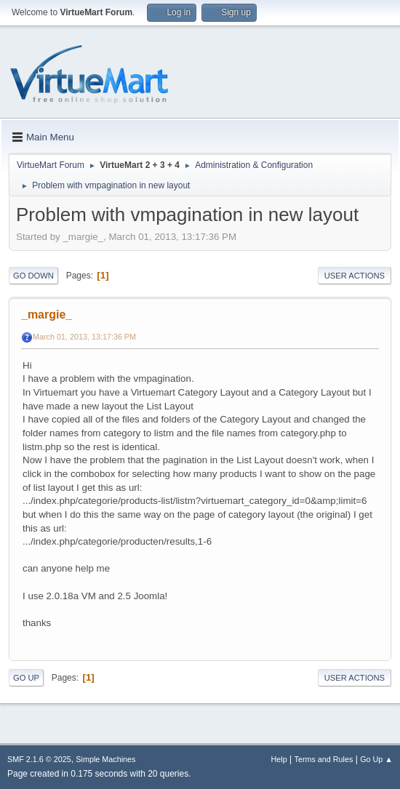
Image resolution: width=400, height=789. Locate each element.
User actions (354, 275)
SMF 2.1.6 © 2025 (39, 759)
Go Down (33, 275)
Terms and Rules (324, 759)
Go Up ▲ (376, 759)
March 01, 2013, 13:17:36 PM (84, 336)
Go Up (26, 677)
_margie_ (46, 314)
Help (279, 759)
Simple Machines (105, 759)
